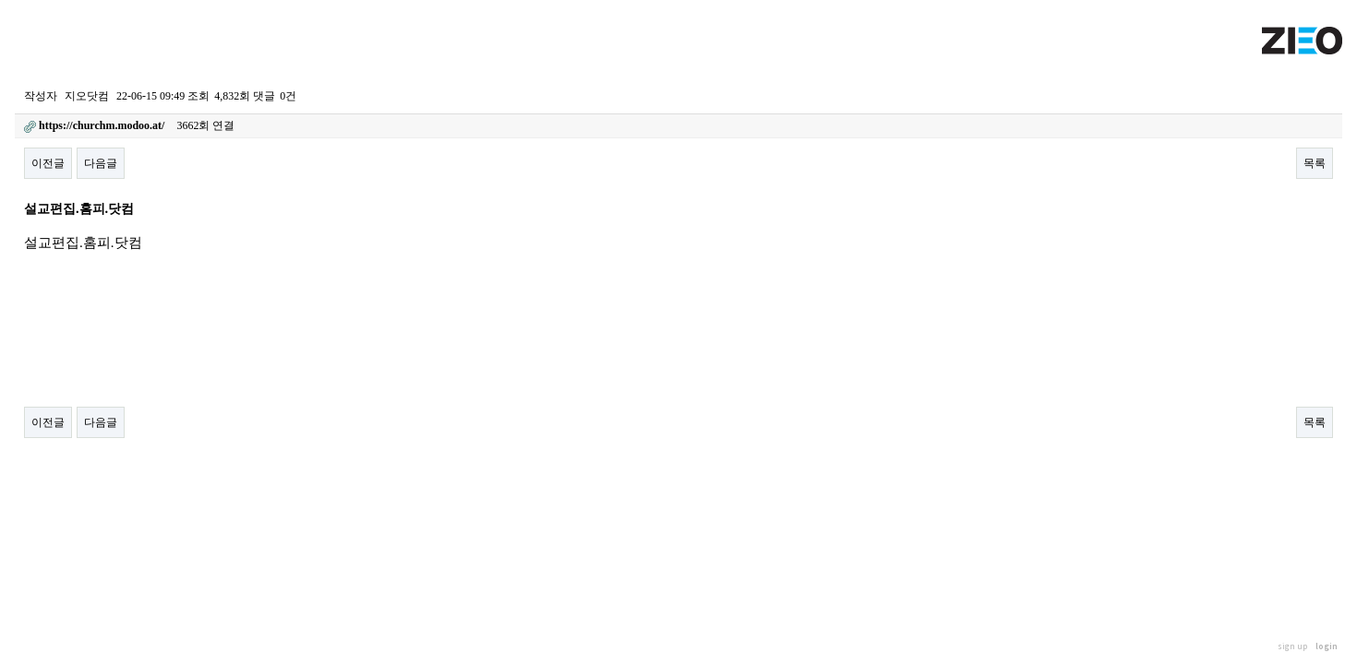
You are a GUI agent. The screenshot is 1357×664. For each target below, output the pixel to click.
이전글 (48, 163)
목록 (1314, 163)
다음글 (100, 163)
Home (25, 67)
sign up (1292, 646)
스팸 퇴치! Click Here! (52, 475)
